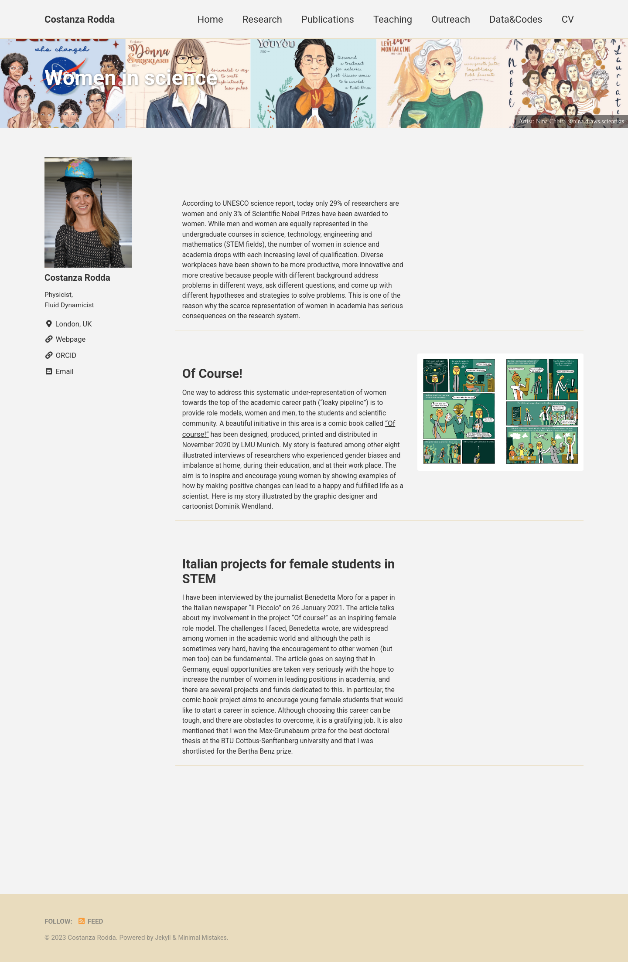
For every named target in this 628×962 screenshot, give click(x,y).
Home (210, 19)
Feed (92, 921)
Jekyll (163, 938)
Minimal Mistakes (205, 938)
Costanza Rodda (79, 19)
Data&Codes (516, 19)
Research (262, 19)
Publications (327, 19)
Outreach (450, 19)
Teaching (392, 19)
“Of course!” (201, 465)
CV (568, 19)
